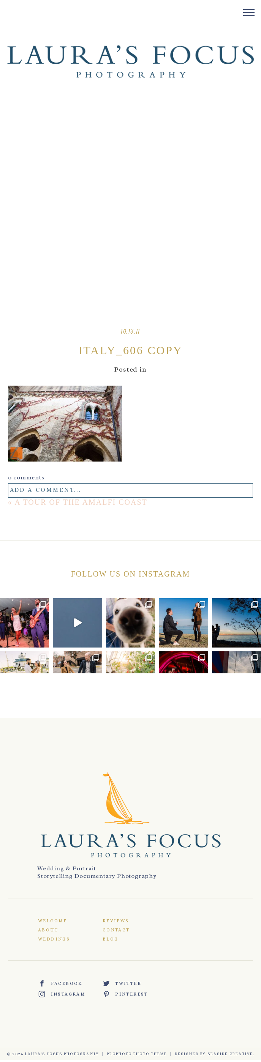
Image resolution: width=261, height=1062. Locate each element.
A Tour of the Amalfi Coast (81, 502)
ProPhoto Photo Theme (137, 1054)
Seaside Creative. (231, 1054)
